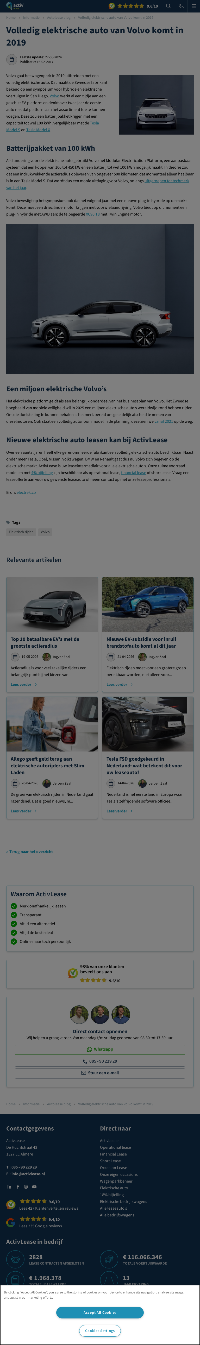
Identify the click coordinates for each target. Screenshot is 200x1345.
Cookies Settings (100, 1331)
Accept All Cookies (100, 1312)
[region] (100, 1315)
